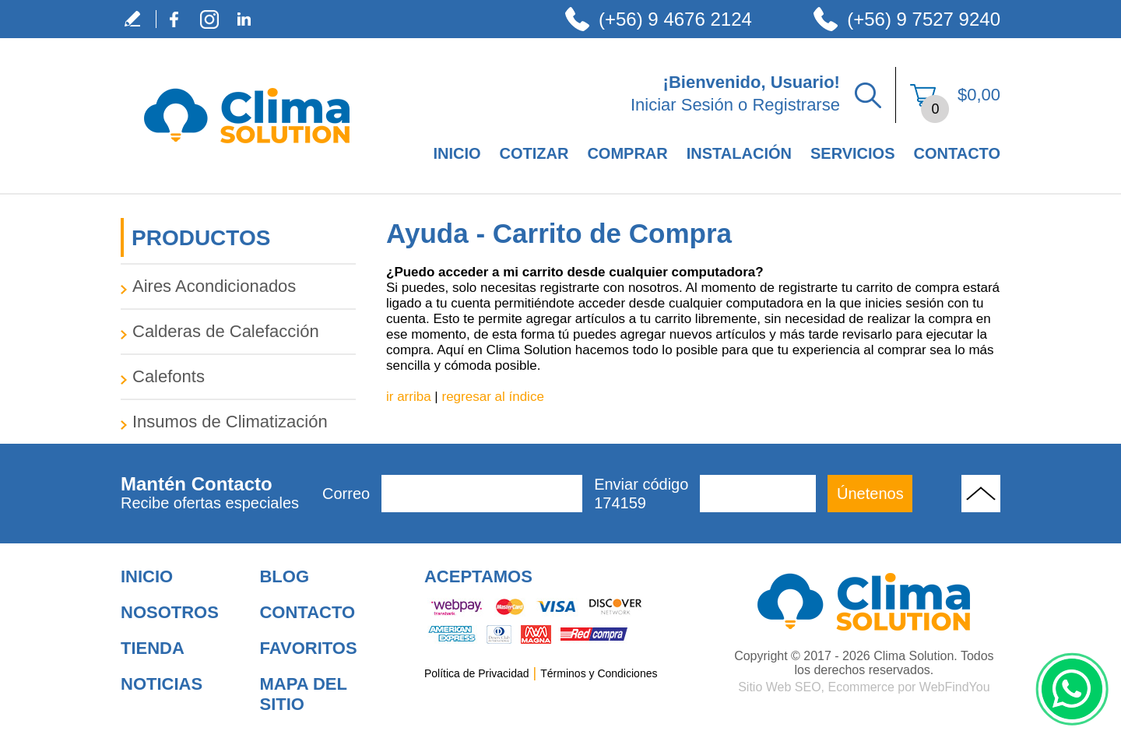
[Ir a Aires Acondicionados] (238, 286)
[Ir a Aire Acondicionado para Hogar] (864, 602)
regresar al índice (493, 396)
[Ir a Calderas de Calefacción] (238, 332)
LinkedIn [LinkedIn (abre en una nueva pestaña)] (244, 19)
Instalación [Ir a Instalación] (739, 153)
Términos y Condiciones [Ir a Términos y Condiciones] (598, 673)
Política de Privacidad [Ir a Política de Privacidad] (476, 673)
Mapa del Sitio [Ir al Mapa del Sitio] (302, 694)
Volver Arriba (980, 493)
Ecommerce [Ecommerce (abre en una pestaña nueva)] (861, 687)
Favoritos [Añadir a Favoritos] (308, 648)
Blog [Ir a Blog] (284, 576)
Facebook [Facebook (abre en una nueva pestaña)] (174, 19)
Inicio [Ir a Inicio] (147, 576)
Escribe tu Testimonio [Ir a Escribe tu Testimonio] (138, 19)
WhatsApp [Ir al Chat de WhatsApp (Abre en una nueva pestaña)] (1071, 688)
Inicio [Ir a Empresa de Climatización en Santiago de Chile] (456, 153)
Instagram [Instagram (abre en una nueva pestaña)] (209, 19)
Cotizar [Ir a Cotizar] (534, 153)
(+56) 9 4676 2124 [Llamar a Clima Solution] (675, 19)
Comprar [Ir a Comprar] (627, 153)
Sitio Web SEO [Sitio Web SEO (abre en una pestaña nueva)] (779, 687)
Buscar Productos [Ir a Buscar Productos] (868, 95)
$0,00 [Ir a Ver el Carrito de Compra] (979, 94)
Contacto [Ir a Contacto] (957, 153)
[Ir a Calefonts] (238, 377)
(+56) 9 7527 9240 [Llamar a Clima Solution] (923, 19)
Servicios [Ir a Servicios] (852, 153)
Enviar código (641, 494)
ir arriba (408, 396)
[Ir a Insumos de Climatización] (238, 422)
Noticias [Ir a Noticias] (161, 684)
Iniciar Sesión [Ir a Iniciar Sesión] (682, 104)
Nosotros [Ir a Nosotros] (170, 612)
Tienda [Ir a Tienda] (152, 648)
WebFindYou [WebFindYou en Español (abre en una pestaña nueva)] (954, 687)
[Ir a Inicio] (247, 160)
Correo (346, 493)
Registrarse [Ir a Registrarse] (795, 104)
